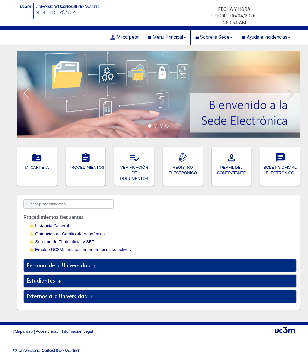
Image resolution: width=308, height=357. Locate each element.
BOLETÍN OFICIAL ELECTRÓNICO (280, 167)
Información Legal (77, 331)
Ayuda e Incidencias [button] (266, 37)
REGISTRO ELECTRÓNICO (183, 167)
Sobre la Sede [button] (214, 37)
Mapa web (24, 331)
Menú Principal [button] (167, 37)
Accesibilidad (47, 331)
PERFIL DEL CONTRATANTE (231, 167)
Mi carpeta (124, 37)
